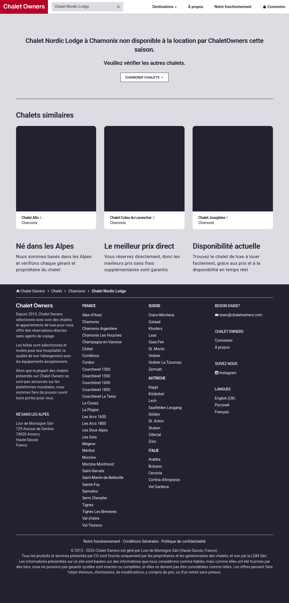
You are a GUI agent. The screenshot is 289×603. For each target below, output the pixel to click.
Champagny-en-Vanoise (102, 342)
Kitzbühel (156, 394)
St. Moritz (157, 349)
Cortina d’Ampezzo (164, 480)
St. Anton (156, 421)
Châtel (87, 349)
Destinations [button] (163, 7)
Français (222, 412)
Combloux (90, 355)
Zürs (152, 441)
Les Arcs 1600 (94, 417)
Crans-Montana (161, 315)
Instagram (226, 373)
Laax (153, 335)
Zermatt (155, 369)
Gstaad (154, 322)
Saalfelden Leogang (165, 407)
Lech (153, 401)
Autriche (157, 378)
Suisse (154, 306)
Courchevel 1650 (96, 383)
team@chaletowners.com (238, 315)
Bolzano (155, 466)
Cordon (88, 362)
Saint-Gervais (93, 471)
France (89, 306)
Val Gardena (159, 487)
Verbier (154, 355)
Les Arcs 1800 (94, 423)
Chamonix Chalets (144, 77)
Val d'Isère (90, 518)
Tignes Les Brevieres (99, 511)
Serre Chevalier (94, 498)
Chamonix (90, 322)
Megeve (88, 444)
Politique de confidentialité (184, 541)
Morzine (89, 457)
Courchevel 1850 (96, 390)
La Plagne (90, 410)
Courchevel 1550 (96, 376)
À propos (195, 7)
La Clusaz (90, 403)
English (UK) (225, 398)
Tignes (87, 505)
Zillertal (155, 435)
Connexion (274, 7)
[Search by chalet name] (82, 6)
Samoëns (90, 491)
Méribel (88, 450)
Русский (222, 405)
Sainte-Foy (91, 484)
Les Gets (89, 437)
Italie (154, 450)
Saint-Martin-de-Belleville (102, 477)
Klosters (155, 328)
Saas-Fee (156, 342)
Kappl (153, 387)
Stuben (154, 428)
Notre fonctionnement (233, 7)
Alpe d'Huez (92, 315)
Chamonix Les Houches (102, 335)
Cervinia (155, 473)
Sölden (154, 414)
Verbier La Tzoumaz (165, 362)
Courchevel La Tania (99, 396)
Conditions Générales (141, 541)
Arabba (155, 459)
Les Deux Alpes (95, 430)
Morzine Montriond (98, 464)
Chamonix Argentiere (99, 328)
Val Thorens (92, 525)
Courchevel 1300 (96, 369)
